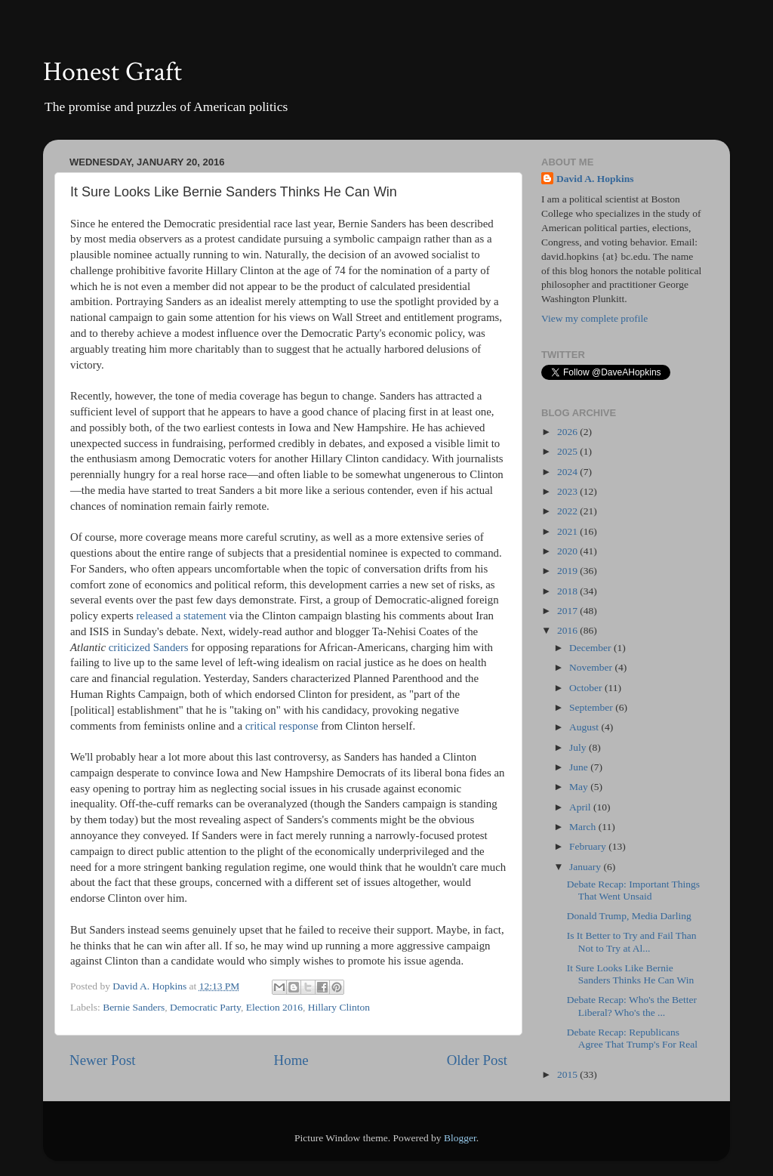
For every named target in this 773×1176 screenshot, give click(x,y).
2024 (568, 471)
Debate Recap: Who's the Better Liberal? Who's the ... (632, 1005)
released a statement (181, 616)
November (591, 667)
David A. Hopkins (594, 178)
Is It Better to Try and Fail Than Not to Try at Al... (632, 941)
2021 (568, 531)
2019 (568, 570)
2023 (568, 491)
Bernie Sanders (134, 1007)
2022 (568, 511)
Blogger (460, 1138)
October (587, 687)
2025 (568, 451)
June (579, 767)
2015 (568, 1074)
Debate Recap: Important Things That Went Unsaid (633, 890)
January (586, 866)
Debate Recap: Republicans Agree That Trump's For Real (632, 1038)
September (592, 707)
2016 (568, 630)
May (579, 786)
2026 (568, 431)
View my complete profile (594, 318)
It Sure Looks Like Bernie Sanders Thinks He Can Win (630, 974)
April (581, 807)
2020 (568, 551)
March (584, 826)
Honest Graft (112, 72)
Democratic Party (205, 1007)
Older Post (477, 1060)
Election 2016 (274, 1007)
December (591, 647)
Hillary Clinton (339, 1007)
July (579, 747)
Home (291, 1060)
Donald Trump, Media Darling (629, 915)
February (588, 846)
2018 (568, 591)
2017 (568, 610)
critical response (282, 726)
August (585, 727)
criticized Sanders (149, 647)
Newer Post (102, 1060)
